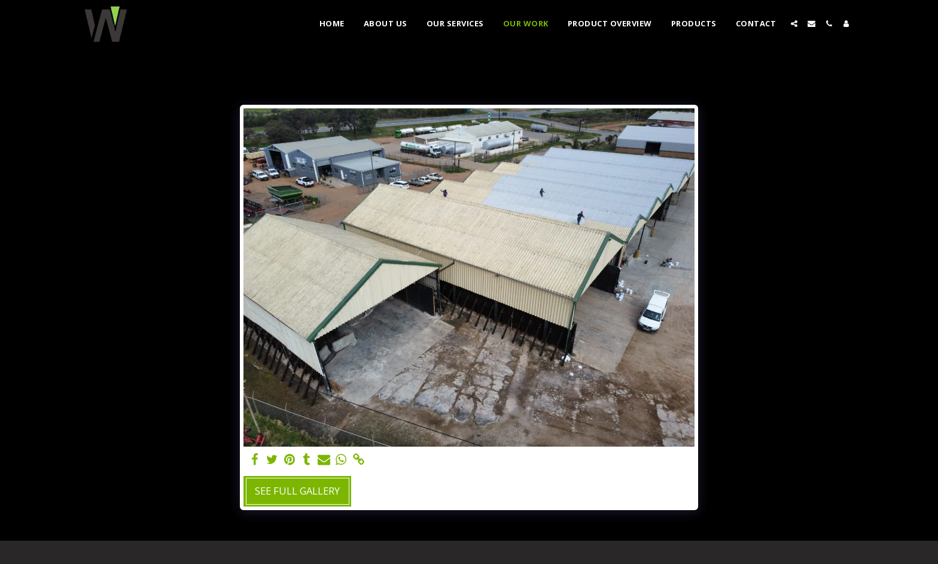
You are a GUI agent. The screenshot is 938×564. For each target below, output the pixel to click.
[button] (794, 24)
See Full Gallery (297, 491)
